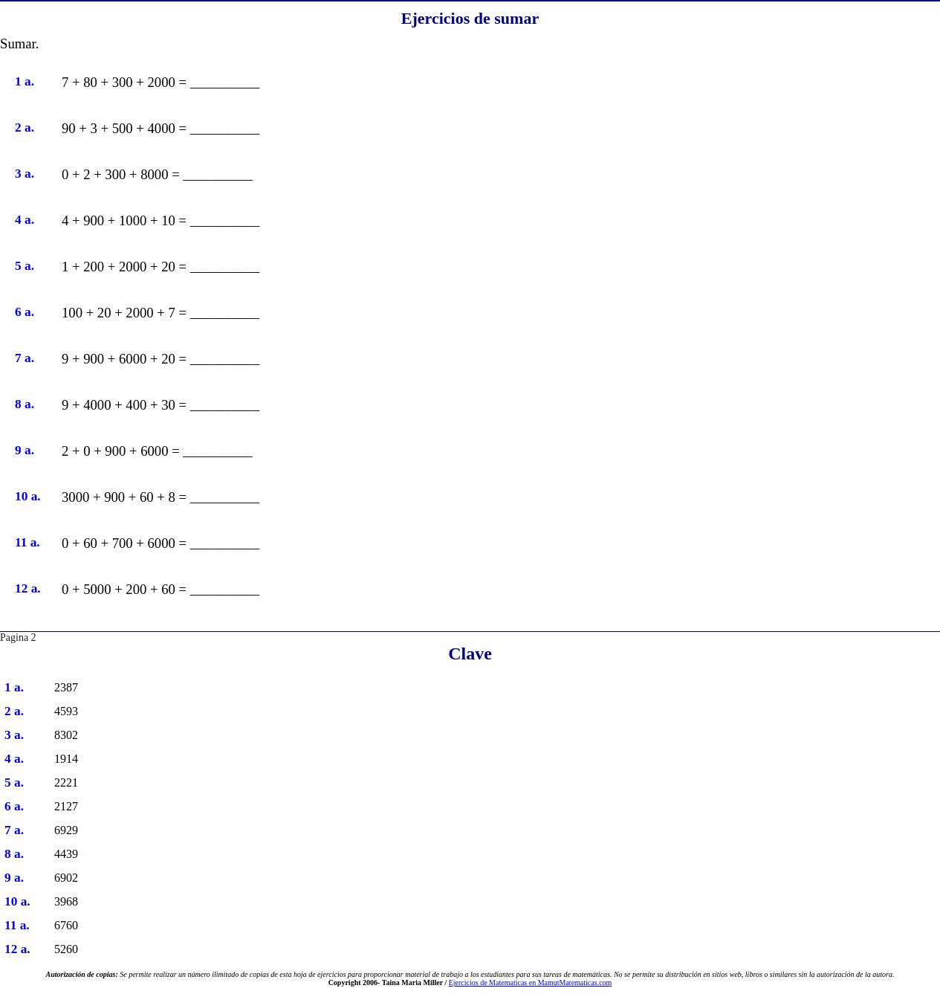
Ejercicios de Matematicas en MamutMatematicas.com (530, 982)
